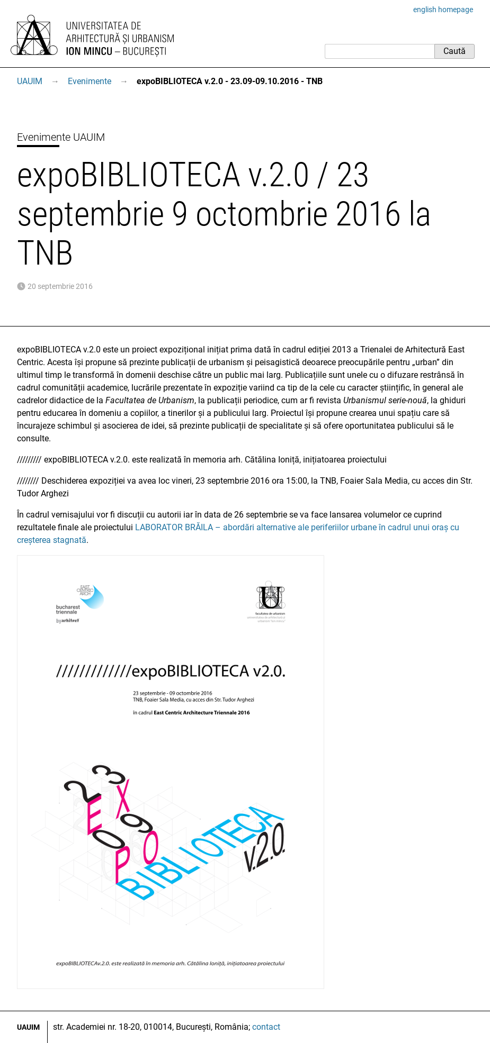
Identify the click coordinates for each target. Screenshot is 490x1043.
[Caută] (379, 51)
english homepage (443, 9)
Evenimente (89, 81)
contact (266, 1027)
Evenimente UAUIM (61, 137)
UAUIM (29, 81)
